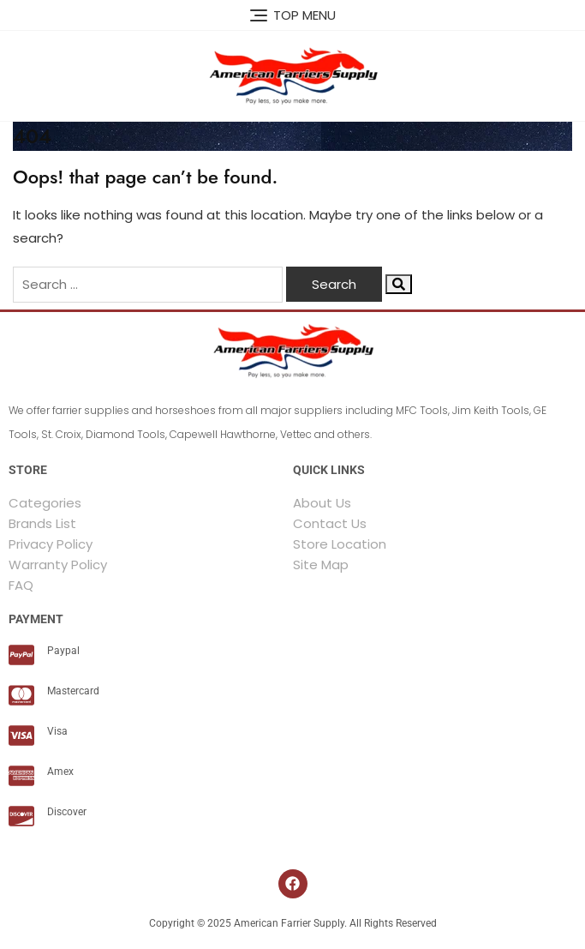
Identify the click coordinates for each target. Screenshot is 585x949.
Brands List (42, 523)
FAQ (21, 585)
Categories (45, 503)
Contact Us (330, 523)
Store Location (339, 544)
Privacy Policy (51, 544)
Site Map (321, 565)
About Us (322, 503)
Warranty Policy (58, 565)
